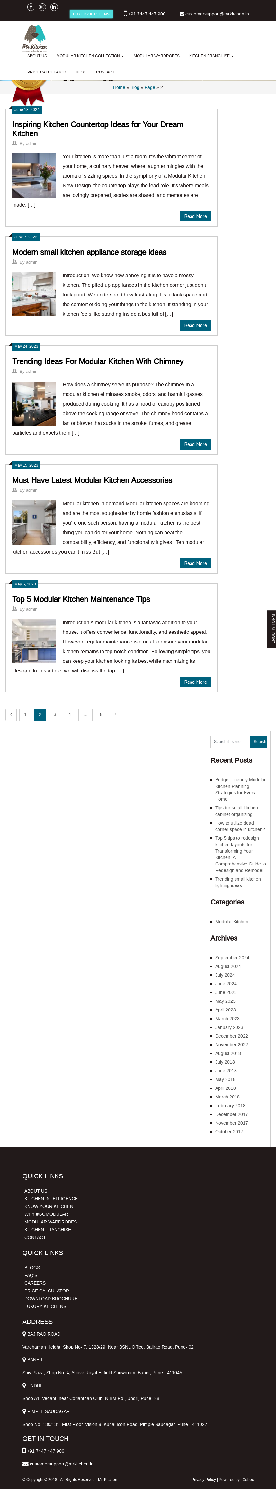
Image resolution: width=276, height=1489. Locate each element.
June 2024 (226, 984)
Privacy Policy (203, 1479)
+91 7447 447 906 (146, 14)
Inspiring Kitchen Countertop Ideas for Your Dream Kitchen (97, 129)
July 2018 (225, 1062)
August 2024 (228, 966)
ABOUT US (37, 56)
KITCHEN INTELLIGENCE (51, 1199)
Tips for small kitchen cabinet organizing (236, 811)
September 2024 (232, 958)
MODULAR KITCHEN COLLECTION (90, 56)
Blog (134, 87)
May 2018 (225, 1080)
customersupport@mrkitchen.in (217, 14)
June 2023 (226, 993)
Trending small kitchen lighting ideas (238, 882)
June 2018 (226, 1071)
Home (119, 87)
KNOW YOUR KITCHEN (48, 1207)
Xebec (248, 1479)
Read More (195, 216)
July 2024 (225, 975)
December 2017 (231, 1114)
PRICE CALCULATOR (46, 72)
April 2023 (225, 1010)
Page (150, 87)
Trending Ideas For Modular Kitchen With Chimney (97, 361)
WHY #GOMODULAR (46, 1214)
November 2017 (231, 1123)
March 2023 (227, 1019)
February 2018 (230, 1106)
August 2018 (228, 1053)
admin (31, 143)
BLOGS (32, 1268)
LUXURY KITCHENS (91, 14)
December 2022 (231, 1036)
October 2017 (229, 1132)
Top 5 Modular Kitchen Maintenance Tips (81, 599)
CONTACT (105, 72)
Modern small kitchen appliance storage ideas (89, 252)
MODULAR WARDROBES (157, 56)
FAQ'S (30, 1275)
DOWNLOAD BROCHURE (50, 1299)
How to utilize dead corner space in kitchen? (240, 826)
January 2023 (229, 1027)
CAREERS (35, 1283)
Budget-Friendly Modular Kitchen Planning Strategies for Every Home (240, 789)
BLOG (81, 72)
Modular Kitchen (231, 922)
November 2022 (231, 1045)
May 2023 (225, 1001)
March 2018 (227, 1097)
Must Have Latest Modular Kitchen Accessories (92, 480)
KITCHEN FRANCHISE (211, 56)
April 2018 (225, 1088)
